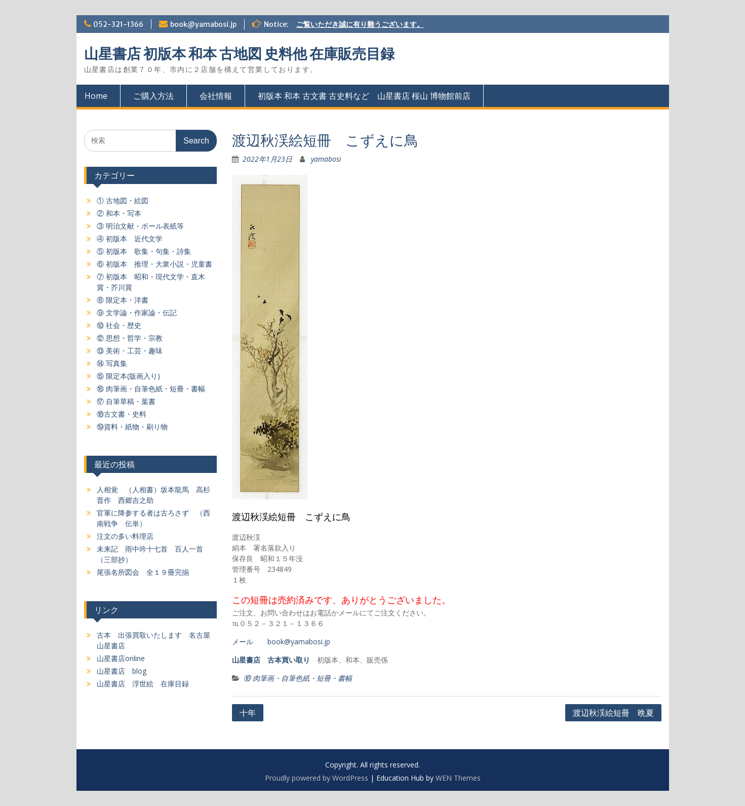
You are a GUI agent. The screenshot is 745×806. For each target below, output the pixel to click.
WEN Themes (458, 778)
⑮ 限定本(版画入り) (128, 376)
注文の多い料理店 (125, 536)
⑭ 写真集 (112, 363)
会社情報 (216, 95)
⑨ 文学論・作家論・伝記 (137, 312)
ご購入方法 (153, 95)
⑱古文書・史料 (121, 414)
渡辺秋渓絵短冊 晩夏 (613, 712)
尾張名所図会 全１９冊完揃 (143, 572)
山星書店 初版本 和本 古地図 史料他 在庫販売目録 (239, 54)
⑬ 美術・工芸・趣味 (130, 350)
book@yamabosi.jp (203, 24)
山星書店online (121, 658)
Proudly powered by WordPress (316, 778)
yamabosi (326, 159)
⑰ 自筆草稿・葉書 (126, 401)
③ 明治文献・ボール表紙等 (140, 226)
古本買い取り (288, 660)
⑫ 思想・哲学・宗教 (130, 338)
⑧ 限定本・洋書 (122, 300)
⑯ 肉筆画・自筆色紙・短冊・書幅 (298, 678)
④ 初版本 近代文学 (130, 238)
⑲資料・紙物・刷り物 (132, 426)
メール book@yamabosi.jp (281, 641)
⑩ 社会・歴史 (119, 325)
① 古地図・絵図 (122, 200)
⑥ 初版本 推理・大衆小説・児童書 (154, 264)
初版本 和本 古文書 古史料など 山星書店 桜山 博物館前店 (364, 95)
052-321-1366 (118, 24)
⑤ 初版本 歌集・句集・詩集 (144, 251)
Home (96, 95)
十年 (248, 712)
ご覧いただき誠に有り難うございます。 (360, 24)
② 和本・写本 (119, 213)
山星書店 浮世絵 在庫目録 (143, 683)
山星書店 (246, 660)
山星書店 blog (121, 671)
